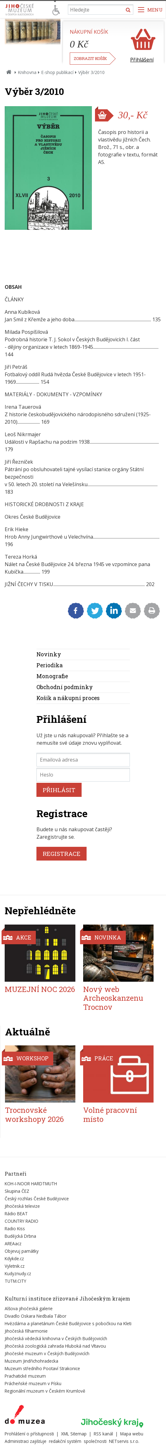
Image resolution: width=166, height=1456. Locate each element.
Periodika (49, 665)
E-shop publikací (57, 72)
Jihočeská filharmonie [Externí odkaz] (26, 1331)
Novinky (48, 654)
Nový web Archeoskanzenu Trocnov (113, 998)
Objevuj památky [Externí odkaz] (22, 1251)
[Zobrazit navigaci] (150, 9)
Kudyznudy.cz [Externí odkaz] (18, 1273)
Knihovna (27, 72)
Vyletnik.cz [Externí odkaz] (15, 1266)
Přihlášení (142, 59)
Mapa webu (131, 1434)
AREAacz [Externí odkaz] (13, 1243)
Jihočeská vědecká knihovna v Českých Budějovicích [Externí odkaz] (56, 1338)
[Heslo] (83, 775)
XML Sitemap (74, 1434)
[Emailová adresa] (83, 760)
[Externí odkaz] (25, 1415)
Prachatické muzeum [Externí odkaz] (25, 1376)
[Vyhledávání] (100, 9)
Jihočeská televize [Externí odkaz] (22, 1206)
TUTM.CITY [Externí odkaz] (15, 1281)
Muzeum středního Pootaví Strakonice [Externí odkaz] (42, 1368)
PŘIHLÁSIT (59, 790)
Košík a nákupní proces (68, 698)
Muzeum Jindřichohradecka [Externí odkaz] (31, 1361)
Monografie (52, 676)
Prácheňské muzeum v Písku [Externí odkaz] (33, 1383)
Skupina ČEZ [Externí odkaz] (17, 1191)
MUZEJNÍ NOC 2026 (40, 989)
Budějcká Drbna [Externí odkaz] (20, 1236)
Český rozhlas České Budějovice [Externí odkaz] (37, 1199)
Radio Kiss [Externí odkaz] (15, 1228)
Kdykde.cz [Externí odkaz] (14, 1258)
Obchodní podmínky (64, 687)
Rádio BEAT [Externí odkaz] (16, 1214)
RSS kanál (103, 1434)
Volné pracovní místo (110, 1114)
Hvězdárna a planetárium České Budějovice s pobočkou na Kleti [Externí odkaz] (68, 1323)
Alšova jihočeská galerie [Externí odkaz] (29, 1308)
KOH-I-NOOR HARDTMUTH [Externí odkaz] (31, 1184)
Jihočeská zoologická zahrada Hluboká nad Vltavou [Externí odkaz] (55, 1346)
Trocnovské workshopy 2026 (34, 1114)
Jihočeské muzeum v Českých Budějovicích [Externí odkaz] (47, 1353)
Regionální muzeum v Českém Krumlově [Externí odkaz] (45, 1391)
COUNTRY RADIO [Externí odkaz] (21, 1221)
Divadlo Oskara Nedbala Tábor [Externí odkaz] (35, 1316)
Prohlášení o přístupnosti (29, 1434)
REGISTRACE (61, 853)
